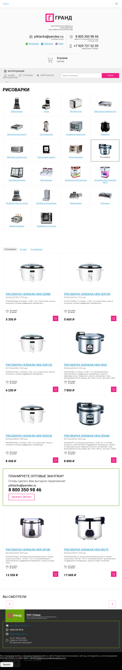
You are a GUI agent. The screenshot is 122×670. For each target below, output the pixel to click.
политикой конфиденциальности (51, 658)
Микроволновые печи (17, 150)
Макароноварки (17, 219)
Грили (46, 104)
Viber (59, 43)
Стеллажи (27, 75)
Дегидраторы (76, 104)
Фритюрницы (46, 173)
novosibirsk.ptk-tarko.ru (20, 625)
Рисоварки (105, 150)
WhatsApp (32, 43)
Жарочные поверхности (105, 104)
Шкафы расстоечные (46, 219)
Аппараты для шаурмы (46, 196)
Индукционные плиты (16, 127)
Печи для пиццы (76, 150)
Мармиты (105, 127)
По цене (23, 249)
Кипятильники (46, 127)
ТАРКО (6, 4)
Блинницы (105, 196)
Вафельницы (17, 104)
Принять (6, 664)
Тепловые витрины (16, 173)
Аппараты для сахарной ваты (105, 174)
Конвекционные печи (75, 127)
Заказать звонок (21, 497)
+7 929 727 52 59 (86, 46)
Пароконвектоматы (46, 150)
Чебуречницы (76, 196)
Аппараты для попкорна (76, 173)
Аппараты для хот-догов (17, 196)
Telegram (47, 43)
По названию (36, 249)
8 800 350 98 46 (87, 36)
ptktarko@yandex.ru (48, 36)
